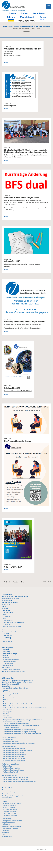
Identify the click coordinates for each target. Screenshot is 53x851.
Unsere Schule (7, 594)
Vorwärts (15, 582)
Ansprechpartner (7, 648)
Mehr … (7, 62)
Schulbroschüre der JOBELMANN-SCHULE (18, 391)
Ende (22, 582)
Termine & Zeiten (7, 788)
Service (4, 801)
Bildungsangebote (8, 678)
